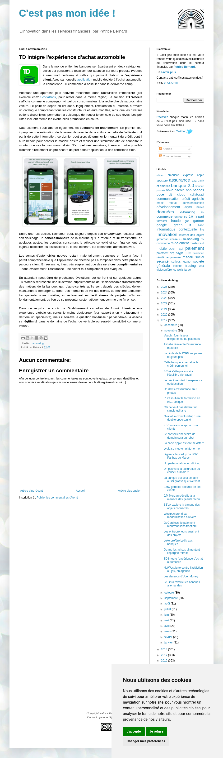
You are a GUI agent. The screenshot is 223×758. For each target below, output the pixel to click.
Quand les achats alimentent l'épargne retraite (182, 551)
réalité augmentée (169, 257)
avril (167, 626)
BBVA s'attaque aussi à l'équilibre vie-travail (178, 373)
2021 (164, 309)
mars (168, 631)
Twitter (180, 131)
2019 (164, 320)
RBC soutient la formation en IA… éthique (182, 400)
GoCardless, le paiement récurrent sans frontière (180, 524)
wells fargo (184, 269)
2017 (164, 655)
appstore (162, 180)
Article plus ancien (129, 490)
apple (200, 175)
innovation (167, 234)
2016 (164, 660)
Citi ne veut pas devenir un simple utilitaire (180, 409)
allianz (160, 175)
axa (194, 180)
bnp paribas (195, 190)
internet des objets (191, 235)
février (168, 637)
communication (168, 199)
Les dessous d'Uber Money (181, 576)
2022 (164, 303)
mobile (162, 248)
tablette (177, 266)
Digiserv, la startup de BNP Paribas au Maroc (181, 456)
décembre (171, 325)
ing (202, 229)
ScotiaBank (48, 97)
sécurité (162, 261)
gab (187, 221)
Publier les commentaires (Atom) (57, 497)
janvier (169, 642)
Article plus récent (31, 490)
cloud (181, 194)
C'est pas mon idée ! (67, 13)
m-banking (38, 343)
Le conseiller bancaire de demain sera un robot (179, 435)
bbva (169, 190)
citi (170, 194)
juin (167, 614)
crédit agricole (193, 199)
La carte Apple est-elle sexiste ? (184, 443)
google (162, 225)
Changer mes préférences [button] (146, 741)
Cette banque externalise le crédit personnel (181, 364)
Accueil (80, 490)
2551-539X (171, 83)
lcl (180, 239)
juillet (168, 609)
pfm (188, 253)
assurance (179, 180)
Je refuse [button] (156, 731)
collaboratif (197, 194)
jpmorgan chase (167, 239)
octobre (169, 592)
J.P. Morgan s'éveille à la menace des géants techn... (183, 497)
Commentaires (170, 156)
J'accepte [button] (134, 731)
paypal (180, 253)
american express (180, 175)
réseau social (193, 257)
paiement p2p (165, 253)
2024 (164, 292)
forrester (162, 221)
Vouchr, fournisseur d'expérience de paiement (182, 337)
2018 (164, 649)
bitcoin (180, 190)
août (167, 603)
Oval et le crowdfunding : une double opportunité (182, 418)
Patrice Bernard (184, 66)
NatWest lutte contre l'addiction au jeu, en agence (183, 569)
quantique (198, 253)
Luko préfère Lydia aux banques (178, 542)
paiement (194, 248)
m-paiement (180, 243)
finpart (199, 216)
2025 (164, 286)
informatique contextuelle (177, 229)
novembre (171, 330)
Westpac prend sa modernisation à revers (180, 515)
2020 (164, 314)
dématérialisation (193, 203)
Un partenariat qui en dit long (182, 463)
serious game (181, 261)
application (84, 79)
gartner (198, 221)
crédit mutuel (167, 203)
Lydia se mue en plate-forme (182, 448)
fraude (176, 221)
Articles (165, 149)
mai (167, 620)
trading (190, 266)
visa (201, 266)
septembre (171, 598)
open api (176, 248)
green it (182, 225)
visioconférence (166, 269)
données (165, 211)
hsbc (201, 225)
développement (168, 207)
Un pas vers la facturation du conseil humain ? (182, 470)
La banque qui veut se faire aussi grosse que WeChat (182, 479)
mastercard (197, 243)
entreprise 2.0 (183, 216)
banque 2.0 (182, 185)
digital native (194, 207)
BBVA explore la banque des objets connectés (182, 506)
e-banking (187, 212)
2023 (164, 298)
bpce (160, 194)
